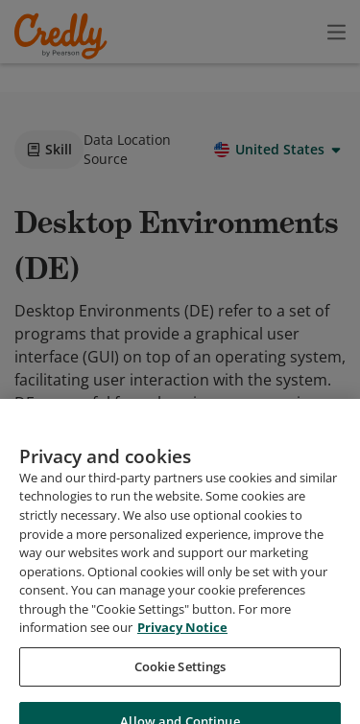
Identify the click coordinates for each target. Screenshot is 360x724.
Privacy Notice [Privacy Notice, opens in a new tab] (182, 688)
